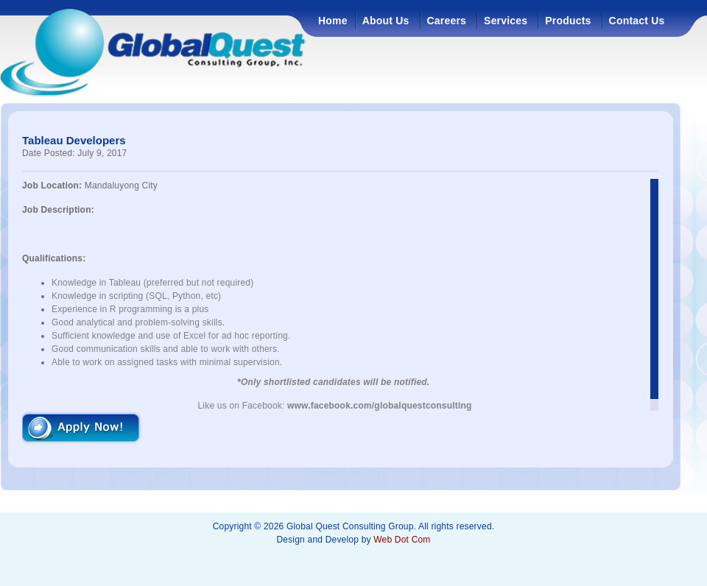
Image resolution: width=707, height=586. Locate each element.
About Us (385, 21)
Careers (447, 21)
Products (568, 21)
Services (505, 21)
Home (333, 21)
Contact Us (637, 21)
